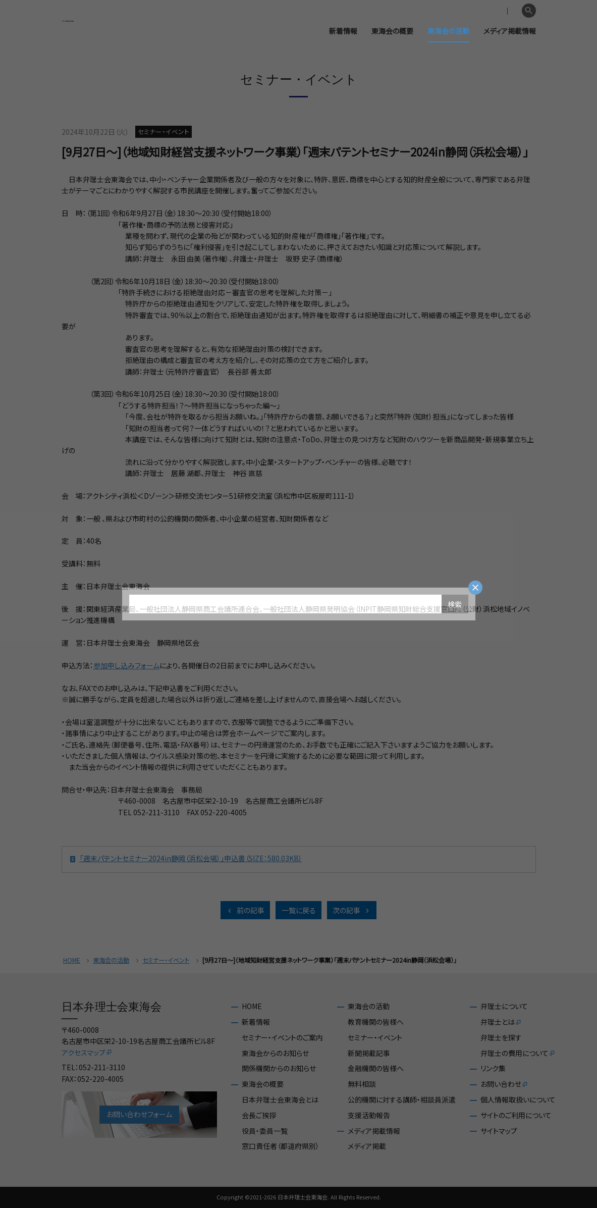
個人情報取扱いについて (518, 1100)
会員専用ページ (462, 11)
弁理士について (504, 1006)
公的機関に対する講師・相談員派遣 (402, 1100)
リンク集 (493, 1068)
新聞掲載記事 (369, 1053)
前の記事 (245, 910)
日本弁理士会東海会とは (280, 1100)
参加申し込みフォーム (126, 665)
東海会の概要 (392, 31)
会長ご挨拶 (259, 1115)
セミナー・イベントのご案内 (282, 1037)
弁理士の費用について (518, 1053)
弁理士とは (501, 1022)
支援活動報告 (369, 1115)
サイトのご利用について (516, 1115)
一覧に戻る (299, 910)
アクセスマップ (87, 1052)
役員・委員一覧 (265, 1131)
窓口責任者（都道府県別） (280, 1146)
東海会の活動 (448, 31)
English (505, 11)
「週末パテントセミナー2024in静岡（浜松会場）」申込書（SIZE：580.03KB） (185, 859)
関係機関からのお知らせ (279, 1068)
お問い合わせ (504, 1084)
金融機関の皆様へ (376, 1068)
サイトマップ (498, 1131)
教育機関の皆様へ (376, 1022)
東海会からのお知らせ (275, 1053)
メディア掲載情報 (509, 31)
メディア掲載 (367, 1146)
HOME (71, 960)
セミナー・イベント (165, 960)
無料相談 (362, 1084)
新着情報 (343, 31)
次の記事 (352, 910)
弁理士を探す (501, 1037)
